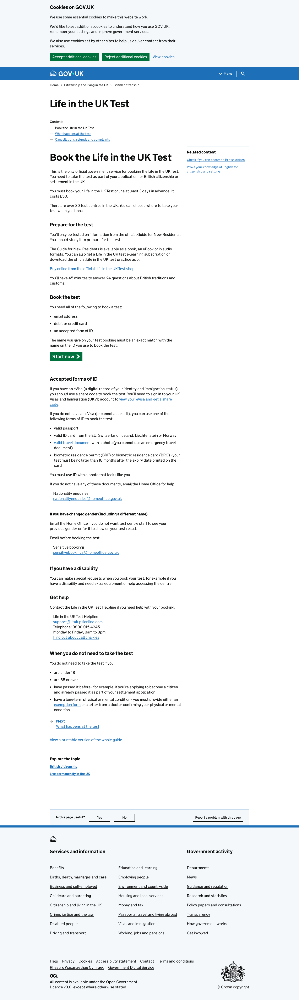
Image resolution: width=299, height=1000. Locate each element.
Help (54, 961)
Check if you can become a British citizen (216, 160)
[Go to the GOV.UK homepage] (66, 73)
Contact (147, 961)
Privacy (68, 961)
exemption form (67, 704)
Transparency (198, 914)
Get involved (197, 933)
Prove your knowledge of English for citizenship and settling (212, 169)
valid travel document (72, 442)
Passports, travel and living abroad (147, 914)
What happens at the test (73, 134)
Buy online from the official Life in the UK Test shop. (93, 268)
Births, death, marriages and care (78, 877)
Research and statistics (207, 895)
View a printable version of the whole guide (86, 739)
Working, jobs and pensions (141, 933)
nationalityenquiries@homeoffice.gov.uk (87, 498)
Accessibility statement (116, 961)
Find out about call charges (76, 637)
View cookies (164, 57)
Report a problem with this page (218, 817)
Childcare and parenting (70, 895)
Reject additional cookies (125, 56)
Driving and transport (68, 933)
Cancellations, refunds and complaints (82, 139)
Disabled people (64, 923)
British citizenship (126, 85)
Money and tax (130, 905)
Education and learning (137, 867)
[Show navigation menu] (226, 73)
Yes (103, 817)
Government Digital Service (131, 967)
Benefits (57, 867)
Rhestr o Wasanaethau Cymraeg (77, 967)
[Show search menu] (243, 73)
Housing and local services (140, 895)
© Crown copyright (233, 987)
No (128, 817)
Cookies (85, 961)
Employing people (133, 877)
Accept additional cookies (74, 56)
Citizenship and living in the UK (86, 85)
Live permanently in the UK (70, 774)
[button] (66, 356)
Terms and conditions (176, 961)
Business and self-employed (73, 886)
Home (54, 85)
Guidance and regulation (207, 886)
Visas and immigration (136, 923)
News (192, 877)
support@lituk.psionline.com (78, 621)
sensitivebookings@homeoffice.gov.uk (86, 552)
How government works (207, 923)
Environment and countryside (143, 886)
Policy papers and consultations (214, 905)
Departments (198, 867)
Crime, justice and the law (72, 914)
